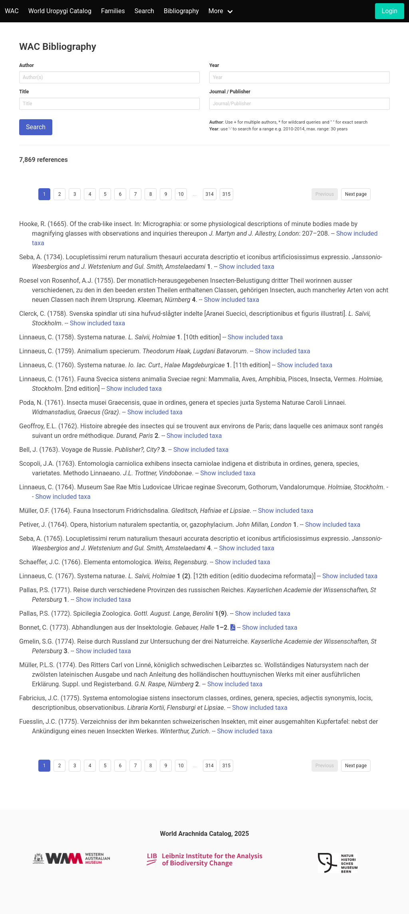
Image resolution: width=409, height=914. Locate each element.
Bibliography (181, 11)
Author (26, 65)
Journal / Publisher (229, 92)
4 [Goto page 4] (90, 194)
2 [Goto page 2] (59, 194)
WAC (12, 11)
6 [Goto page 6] (120, 194)
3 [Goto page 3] (74, 194)
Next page (356, 194)
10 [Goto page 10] (181, 194)
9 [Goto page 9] (166, 194)
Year (214, 65)
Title (24, 92)
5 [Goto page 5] (105, 194)
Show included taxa (246, 266)
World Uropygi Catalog (59, 11)
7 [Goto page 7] (135, 194)
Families (113, 11)
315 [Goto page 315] (226, 194)
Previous (325, 194)
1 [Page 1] (44, 194)
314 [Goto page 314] (210, 194)
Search (144, 11)
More (215, 11)
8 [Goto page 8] (150, 194)
